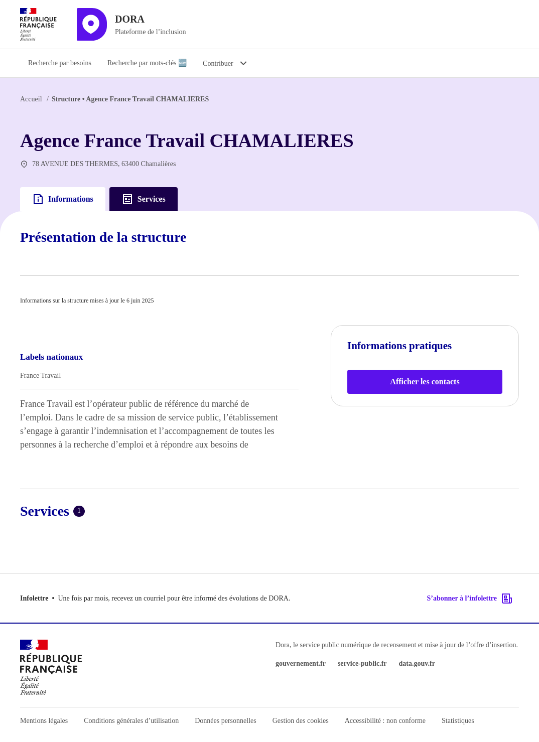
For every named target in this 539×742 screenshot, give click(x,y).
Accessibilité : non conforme (385, 720)
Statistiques (458, 720)
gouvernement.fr (301, 663)
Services (143, 199)
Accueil (31, 99)
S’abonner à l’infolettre (470, 598)
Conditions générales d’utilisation (131, 720)
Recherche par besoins (59, 63)
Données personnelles (225, 720)
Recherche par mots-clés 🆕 (147, 63)
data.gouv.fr (417, 663)
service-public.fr (362, 663)
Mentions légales (44, 720)
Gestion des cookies (301, 720)
